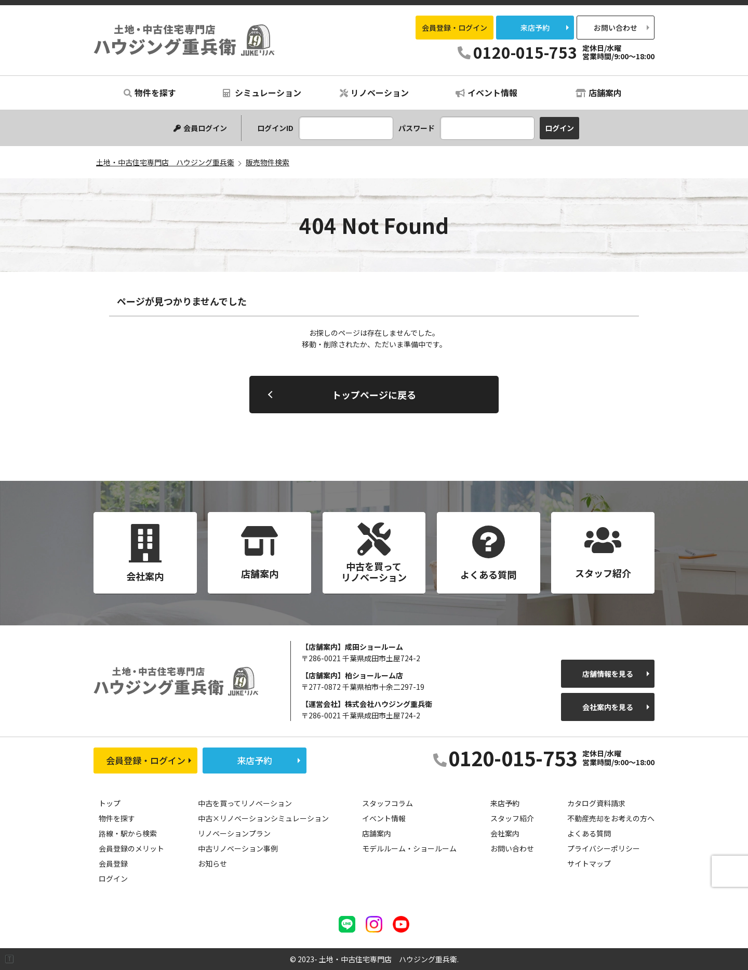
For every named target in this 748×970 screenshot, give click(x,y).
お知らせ (212, 863)
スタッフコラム (387, 803)
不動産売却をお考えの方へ (610, 818)
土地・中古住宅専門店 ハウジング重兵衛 (184, 40)
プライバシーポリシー (603, 848)
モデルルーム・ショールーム (409, 848)
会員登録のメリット (131, 848)
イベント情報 (486, 92)
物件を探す (150, 92)
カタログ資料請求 (596, 803)
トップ (110, 803)
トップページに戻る (374, 394)
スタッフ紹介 (512, 818)
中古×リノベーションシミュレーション (263, 818)
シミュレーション (262, 92)
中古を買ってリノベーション (245, 803)
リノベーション (374, 92)
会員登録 (113, 863)
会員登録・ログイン (454, 27)
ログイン (113, 878)
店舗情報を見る (607, 673)
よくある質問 (589, 833)
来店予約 (535, 27)
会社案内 (504, 833)
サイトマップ (589, 863)
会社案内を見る (607, 707)
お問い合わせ (615, 27)
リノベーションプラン (234, 833)
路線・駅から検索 (128, 833)
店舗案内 (599, 92)
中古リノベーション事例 (238, 848)
